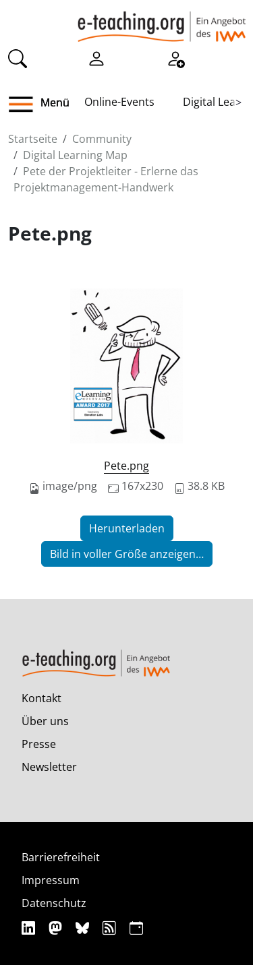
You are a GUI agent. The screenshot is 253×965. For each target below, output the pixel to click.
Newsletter (49, 766)
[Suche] (17, 58)
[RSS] (111, 928)
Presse (39, 744)
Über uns (45, 721)
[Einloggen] (96, 58)
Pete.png (126, 465)
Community (102, 138)
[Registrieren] (175, 58)
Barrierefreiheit (61, 857)
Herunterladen (127, 528)
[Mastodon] (57, 928)
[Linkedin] (30, 928)
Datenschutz (54, 903)
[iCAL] (136, 928)
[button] (26, 104)
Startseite (32, 138)
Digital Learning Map (75, 155)
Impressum (51, 880)
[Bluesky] (84, 928)
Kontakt (41, 698)
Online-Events (119, 101)
